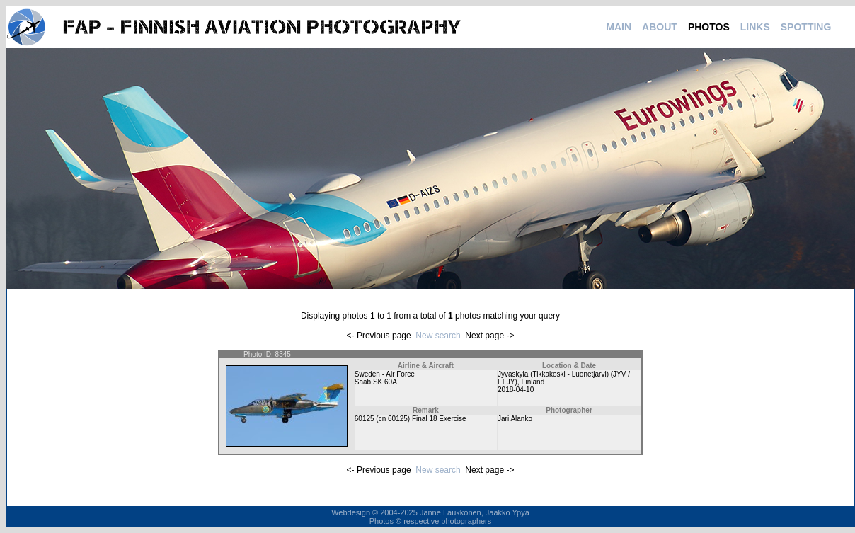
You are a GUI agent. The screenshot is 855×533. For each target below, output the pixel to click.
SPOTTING (806, 27)
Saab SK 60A (376, 382)
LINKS (755, 27)
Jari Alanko (515, 419)
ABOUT (659, 27)
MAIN (618, 27)
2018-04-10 (516, 390)
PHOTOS (709, 27)
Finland (532, 382)
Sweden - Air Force (385, 374)
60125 (364, 419)
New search (437, 335)
